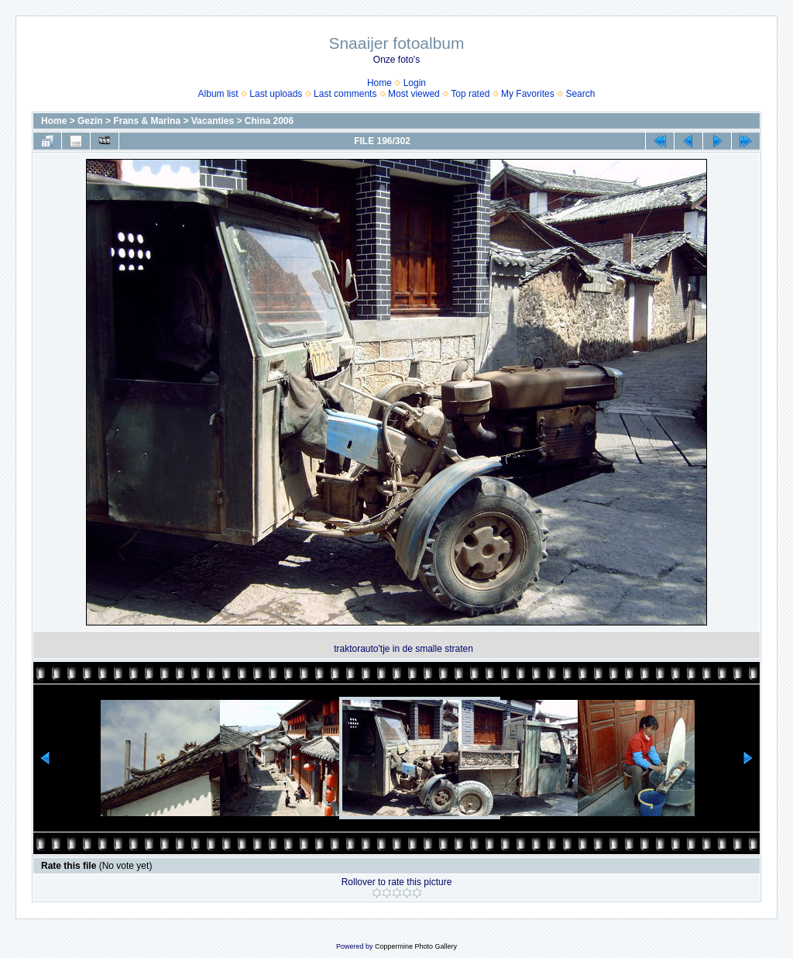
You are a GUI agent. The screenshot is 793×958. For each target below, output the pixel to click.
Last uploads (275, 93)
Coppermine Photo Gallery (416, 946)
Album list (218, 93)
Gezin (90, 120)
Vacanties (212, 120)
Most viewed (414, 93)
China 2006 (269, 120)
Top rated (470, 93)
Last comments (345, 93)
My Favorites (527, 93)
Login (414, 83)
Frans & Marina (146, 120)
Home (379, 83)
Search (580, 93)
